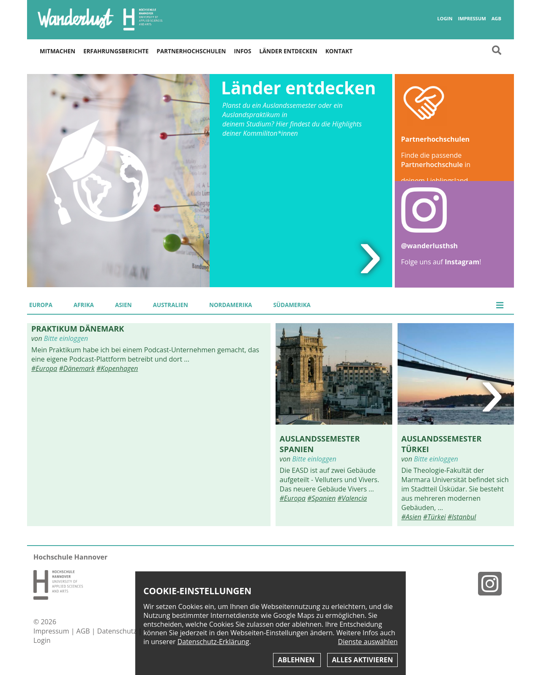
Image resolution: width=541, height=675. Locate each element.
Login (444, 18)
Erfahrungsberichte (115, 51)
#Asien (411, 516)
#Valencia (352, 498)
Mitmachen (57, 51)
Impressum (472, 18)
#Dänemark (77, 368)
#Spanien (321, 498)
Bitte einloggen (66, 338)
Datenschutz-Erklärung (213, 641)
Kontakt (338, 51)
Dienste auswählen (368, 641)
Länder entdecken (288, 51)
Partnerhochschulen (191, 51)
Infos (242, 51)
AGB (496, 18)
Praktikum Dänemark (77, 328)
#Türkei (434, 516)
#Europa (44, 368)
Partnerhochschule (432, 164)
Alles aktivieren (362, 659)
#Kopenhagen (117, 368)
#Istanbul (462, 516)
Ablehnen (297, 659)
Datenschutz (117, 631)
